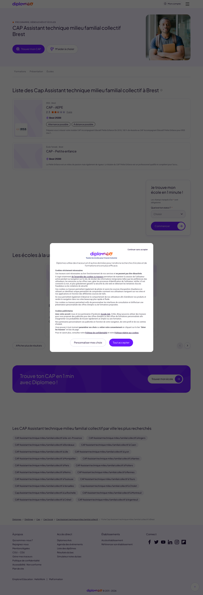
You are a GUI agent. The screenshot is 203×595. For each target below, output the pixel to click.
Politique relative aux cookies (126, 333)
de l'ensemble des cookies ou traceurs (87, 277)
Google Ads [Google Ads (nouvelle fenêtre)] (105, 314)
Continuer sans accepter (138, 250)
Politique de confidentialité (96, 333)
